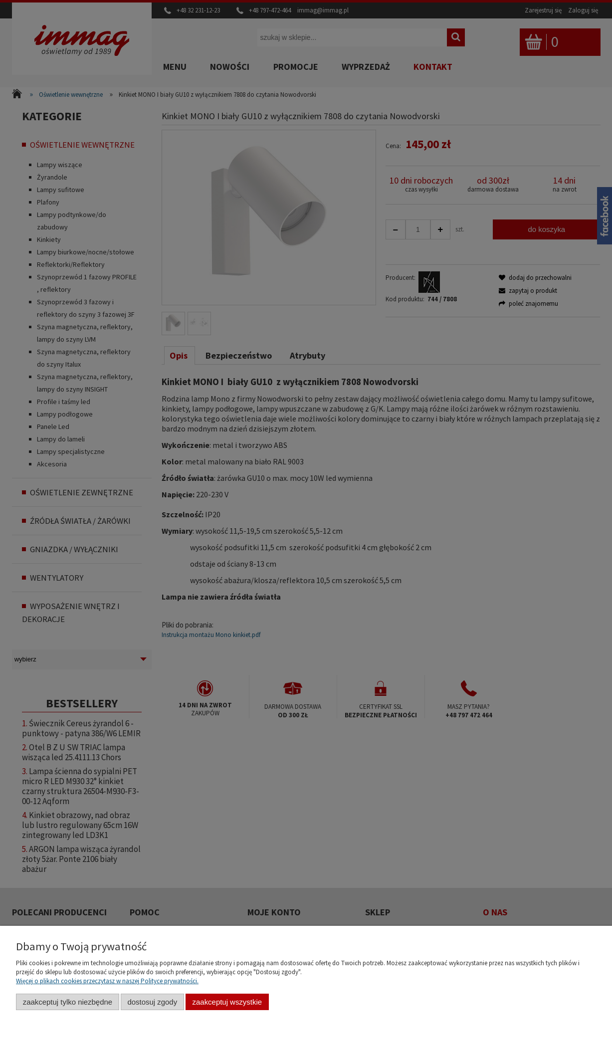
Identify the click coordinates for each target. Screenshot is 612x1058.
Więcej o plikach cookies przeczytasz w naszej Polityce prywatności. (107, 981)
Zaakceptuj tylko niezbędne (67, 1002)
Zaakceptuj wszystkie (227, 1002)
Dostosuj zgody (152, 1002)
